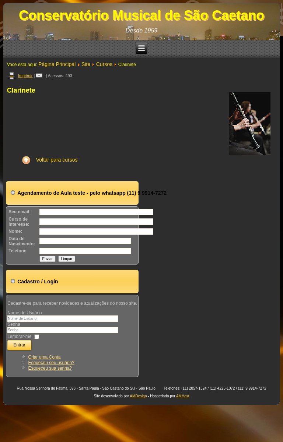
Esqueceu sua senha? (50, 368)
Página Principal (57, 64)
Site (85, 64)
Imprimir (20, 75)
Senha (13, 324)
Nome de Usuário (24, 312)
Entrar (19, 345)
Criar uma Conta (44, 357)
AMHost (182, 396)
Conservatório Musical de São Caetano (141, 15)
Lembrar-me (19, 336)
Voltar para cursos (48, 160)
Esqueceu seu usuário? (51, 362)
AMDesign (138, 396)
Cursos (104, 64)
